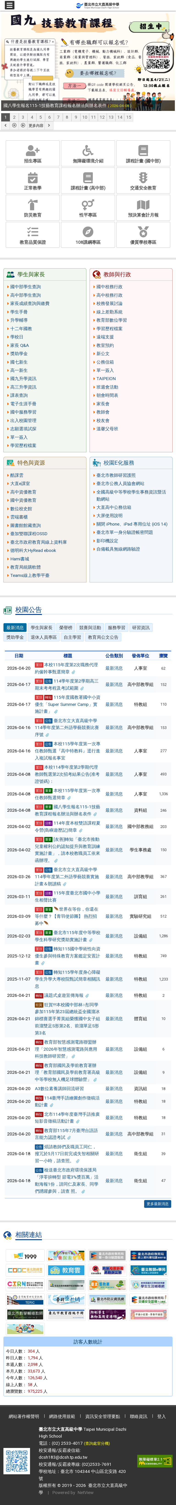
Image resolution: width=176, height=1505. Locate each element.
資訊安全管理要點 (102, 1416)
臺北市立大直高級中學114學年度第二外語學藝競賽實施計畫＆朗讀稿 (67, 876)
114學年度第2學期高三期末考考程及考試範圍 (67, 684)
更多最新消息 (158, 1204)
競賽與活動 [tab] (90, 627)
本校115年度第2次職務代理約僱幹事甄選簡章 (66, 668)
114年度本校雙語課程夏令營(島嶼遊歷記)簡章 (67, 826)
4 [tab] (32, 117)
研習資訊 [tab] (141, 627)
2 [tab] (14, 117)
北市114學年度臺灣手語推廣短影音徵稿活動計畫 (67, 1118)
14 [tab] (119, 117)
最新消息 (114, 668)
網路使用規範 (62, 1416)
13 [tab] (111, 117)
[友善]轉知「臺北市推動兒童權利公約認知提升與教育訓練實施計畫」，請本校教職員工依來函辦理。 (67, 850)
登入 (161, 1416)
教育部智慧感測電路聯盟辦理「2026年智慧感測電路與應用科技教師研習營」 (66, 1049)
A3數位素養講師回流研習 (59, 1088)
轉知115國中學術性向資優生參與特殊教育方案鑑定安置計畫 (67, 955)
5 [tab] (40, 117)
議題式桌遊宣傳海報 (62, 995)
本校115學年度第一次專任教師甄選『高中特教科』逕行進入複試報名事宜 (67, 750)
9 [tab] (76, 117)
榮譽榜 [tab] (65, 627)
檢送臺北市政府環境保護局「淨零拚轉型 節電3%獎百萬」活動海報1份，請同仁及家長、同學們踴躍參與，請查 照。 (67, 1180)
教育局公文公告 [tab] (103, 637)
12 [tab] (102, 117)
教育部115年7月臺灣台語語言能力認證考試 (66, 1134)
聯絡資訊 (138, 1416)
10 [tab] (84, 117)
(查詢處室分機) (97, 1443)
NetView (85, 1492)
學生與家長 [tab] (41, 627)
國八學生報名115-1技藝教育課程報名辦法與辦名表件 (67, 810)
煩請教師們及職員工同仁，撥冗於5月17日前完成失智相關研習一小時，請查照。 (67, 1153)
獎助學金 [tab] (15, 637)
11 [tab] (93, 117)
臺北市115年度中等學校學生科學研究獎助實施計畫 (67, 936)
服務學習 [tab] (116, 627)
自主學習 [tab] (72, 637)
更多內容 (36, 125)
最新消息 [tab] (15, 627)
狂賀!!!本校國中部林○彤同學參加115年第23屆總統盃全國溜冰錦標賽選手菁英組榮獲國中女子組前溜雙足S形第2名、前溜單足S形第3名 (67, 1019)
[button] (5, 125)
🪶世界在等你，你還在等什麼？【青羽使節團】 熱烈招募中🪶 (66, 916)
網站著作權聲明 (24, 1416)
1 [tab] (5, 117)
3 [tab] (23, 117)
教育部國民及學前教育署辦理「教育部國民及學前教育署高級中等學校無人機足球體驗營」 (67, 1072)
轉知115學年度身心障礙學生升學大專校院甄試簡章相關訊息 (67, 979)
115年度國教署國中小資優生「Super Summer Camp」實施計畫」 (67, 704)
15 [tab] (128, 117)
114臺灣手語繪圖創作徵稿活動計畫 (67, 1101)
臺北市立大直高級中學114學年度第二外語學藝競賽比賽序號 (67, 727)
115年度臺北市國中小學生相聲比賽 (67, 896)
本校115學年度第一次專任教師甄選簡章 (67, 794)
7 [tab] (58, 117)
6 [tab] (49, 117)
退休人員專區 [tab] (44, 637)
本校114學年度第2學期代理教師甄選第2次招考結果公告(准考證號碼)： (67, 774)
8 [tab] (67, 117)
